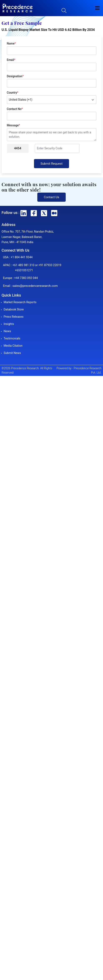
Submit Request (51, 163)
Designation (15, 76)
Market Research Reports (20, 302)
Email (11, 60)
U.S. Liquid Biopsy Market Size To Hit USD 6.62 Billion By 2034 (48, 30)
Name (11, 43)
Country (12, 92)
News (7, 331)
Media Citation (13, 345)
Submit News (12, 353)
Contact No (15, 109)
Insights (9, 324)
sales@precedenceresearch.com (35, 286)
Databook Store (14, 309)
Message (13, 125)
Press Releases (14, 316)
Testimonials (12, 338)
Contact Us (51, 197)
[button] (97, 8)
